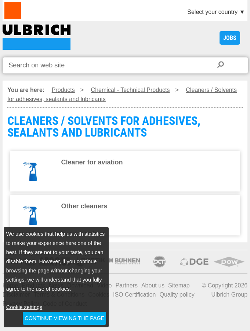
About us (152, 285)
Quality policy (176, 294)
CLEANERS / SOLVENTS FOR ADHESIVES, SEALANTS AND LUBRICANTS (36, 37)
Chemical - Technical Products (130, 90)
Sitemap (179, 285)
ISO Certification (134, 294)
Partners (126, 285)
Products (63, 90)
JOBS (229, 37)
